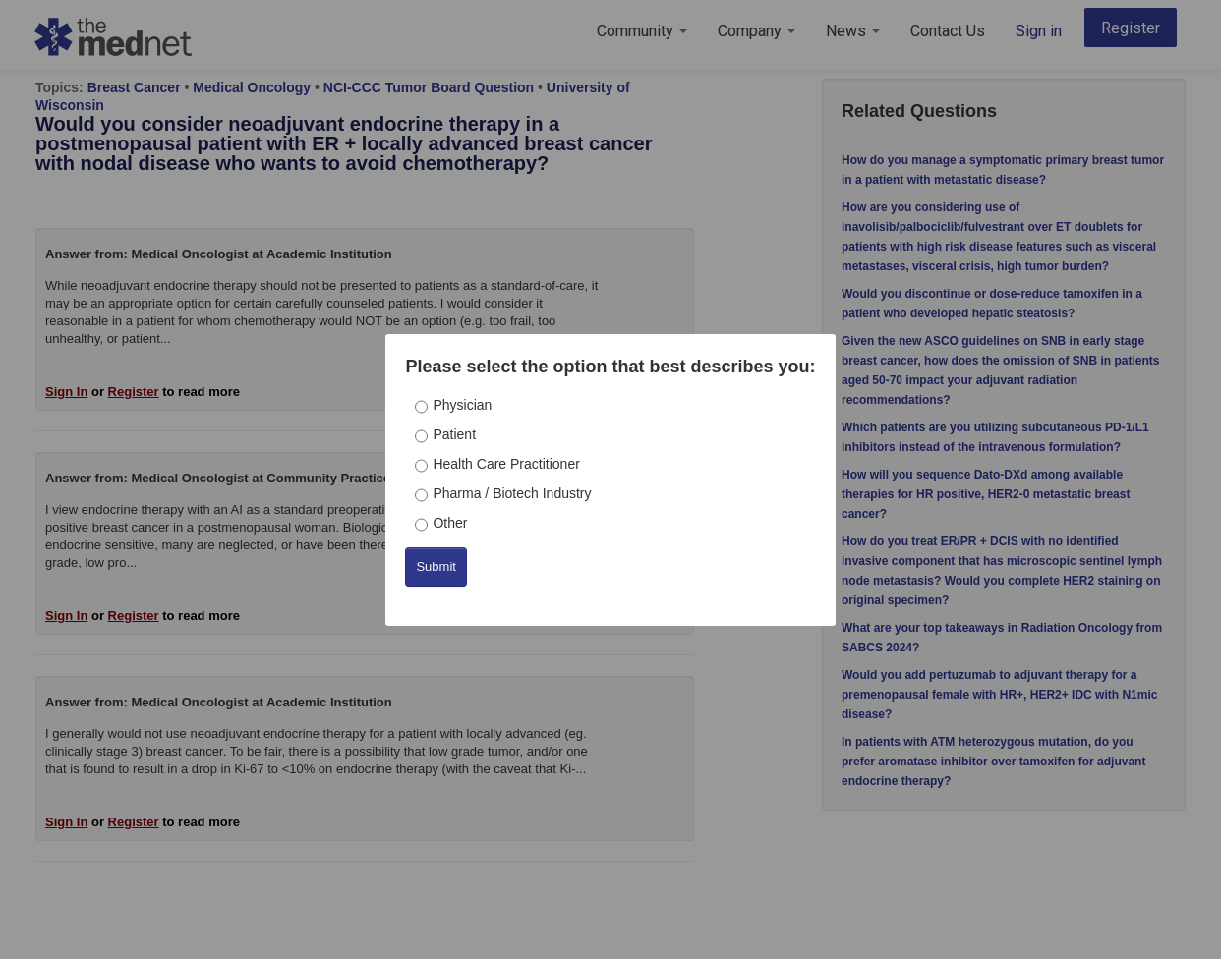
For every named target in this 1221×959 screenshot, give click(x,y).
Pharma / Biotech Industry (512, 493)
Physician (462, 405)
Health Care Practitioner (506, 464)
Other (450, 523)
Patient (454, 434)
